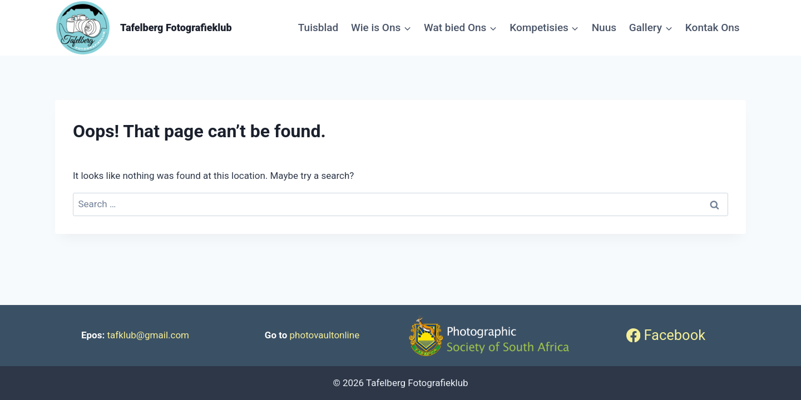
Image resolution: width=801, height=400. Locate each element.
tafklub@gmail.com (148, 335)
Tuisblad (318, 27)
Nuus (604, 27)
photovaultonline (325, 335)
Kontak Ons (712, 27)
